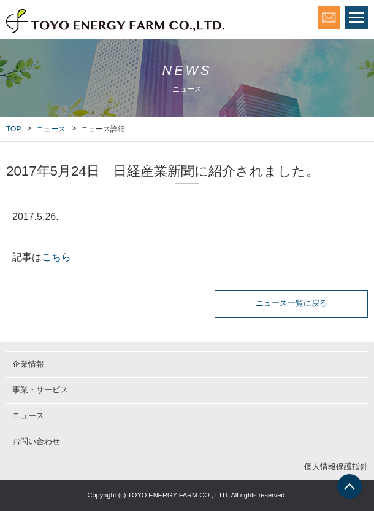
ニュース (51, 129)
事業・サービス (40, 389)
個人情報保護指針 (336, 466)
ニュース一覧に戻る (291, 303)
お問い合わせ (36, 441)
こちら (56, 257)
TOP (13, 129)
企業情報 (28, 364)
